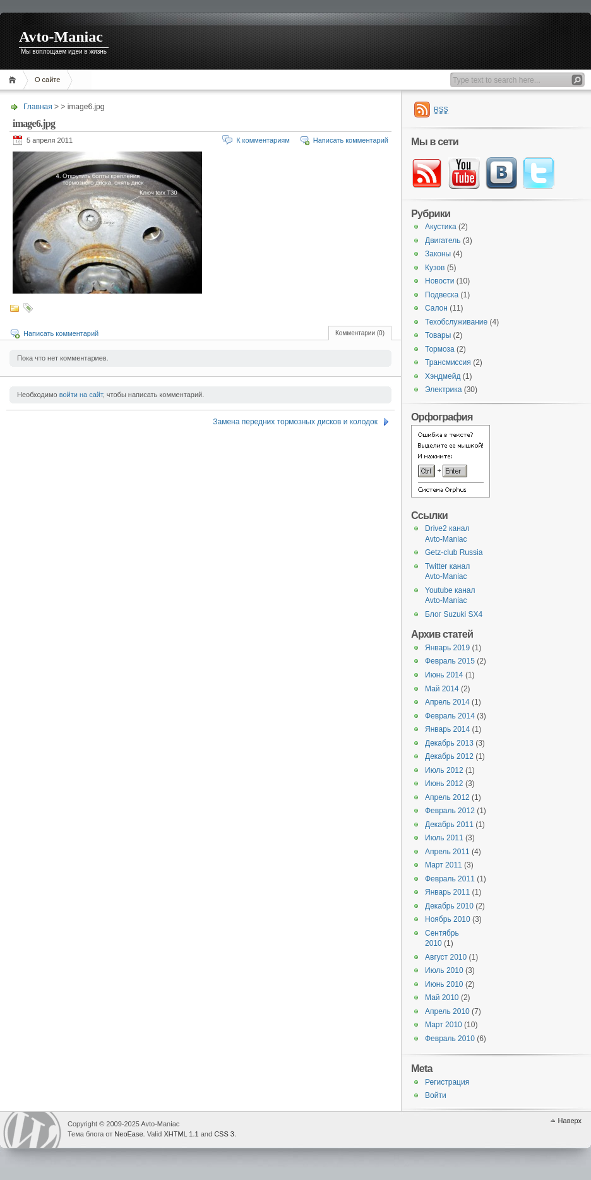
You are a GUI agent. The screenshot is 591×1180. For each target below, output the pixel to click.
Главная (14, 80)
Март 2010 (443, 1024)
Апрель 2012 (447, 797)
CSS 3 (224, 1134)
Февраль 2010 (450, 1038)
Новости (439, 281)
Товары (438, 335)
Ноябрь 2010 (447, 919)
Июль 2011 (444, 837)
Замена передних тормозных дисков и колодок (295, 421)
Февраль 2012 (450, 810)
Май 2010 (442, 997)
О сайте (47, 79)
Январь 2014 (447, 729)
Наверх (570, 1120)
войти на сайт (81, 394)
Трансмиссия (448, 362)
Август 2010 (446, 957)
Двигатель (443, 240)
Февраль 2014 (450, 716)
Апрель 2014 (447, 702)
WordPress (32, 1130)
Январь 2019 (447, 647)
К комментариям (263, 140)
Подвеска (441, 294)
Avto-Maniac (61, 36)
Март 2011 (443, 865)
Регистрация (447, 1082)
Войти (435, 1095)
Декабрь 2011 (449, 824)
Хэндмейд (442, 376)
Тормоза (440, 349)
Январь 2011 (447, 892)
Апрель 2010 (447, 1011)
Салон (436, 308)
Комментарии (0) (360, 333)
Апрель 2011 (447, 851)
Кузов (435, 267)
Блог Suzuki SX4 (453, 614)
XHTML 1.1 (181, 1134)
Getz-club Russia (453, 552)
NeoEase (128, 1134)
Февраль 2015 (450, 661)
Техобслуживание (456, 322)
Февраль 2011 (450, 878)
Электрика (443, 389)
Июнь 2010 (444, 984)
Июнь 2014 (444, 674)
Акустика (441, 226)
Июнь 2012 (444, 783)
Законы (438, 253)
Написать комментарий (350, 140)
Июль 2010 (444, 970)
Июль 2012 (444, 770)
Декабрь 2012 (449, 756)
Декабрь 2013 (449, 743)
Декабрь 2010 (449, 906)
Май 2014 (442, 688)
